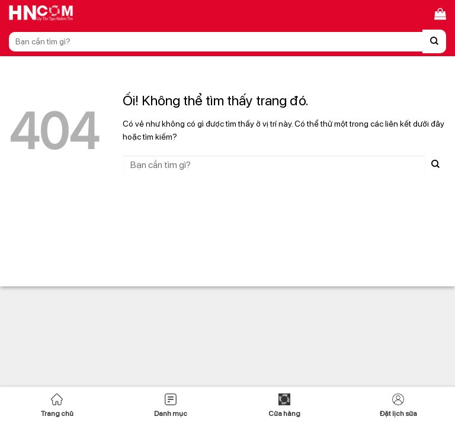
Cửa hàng (284, 405)
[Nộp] (434, 41)
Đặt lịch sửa (398, 405)
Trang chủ (57, 405)
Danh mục (170, 405)
